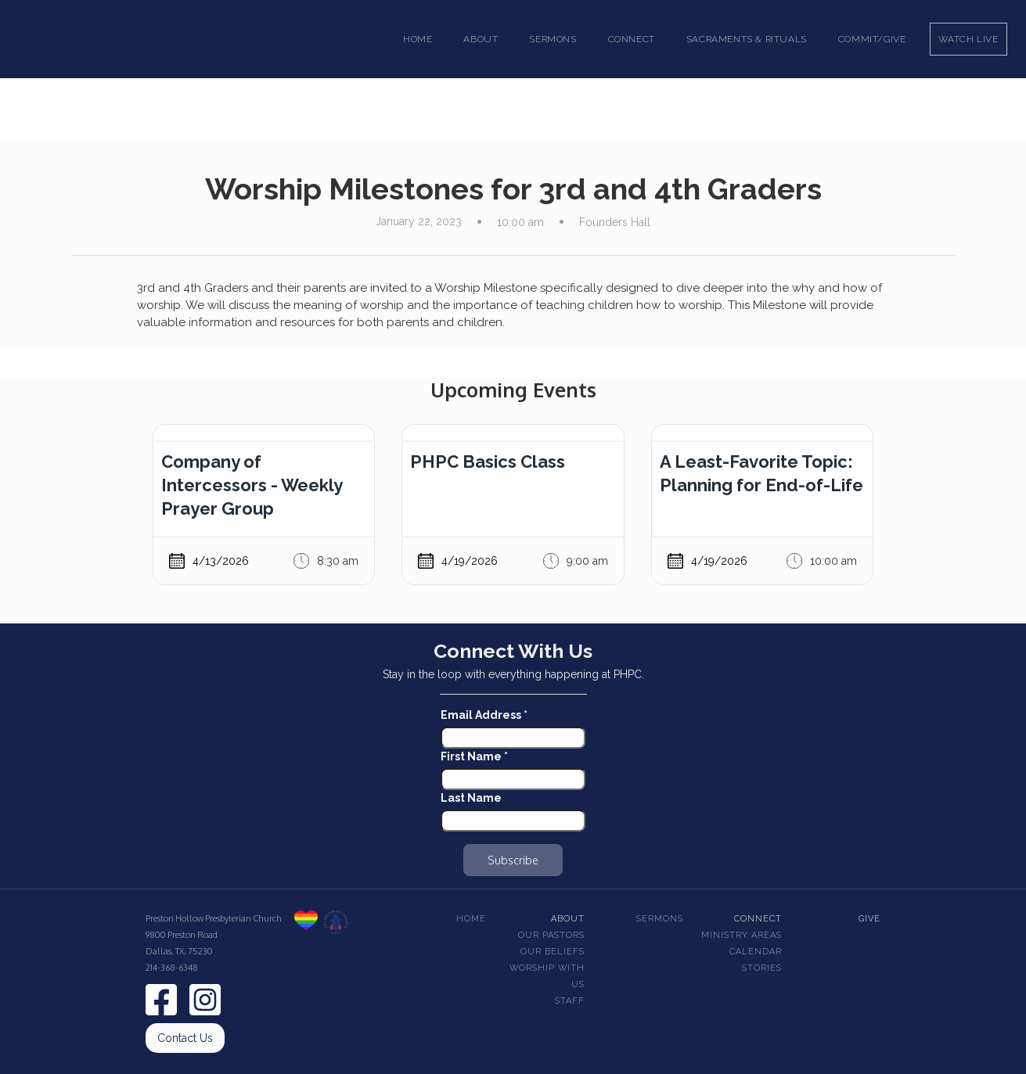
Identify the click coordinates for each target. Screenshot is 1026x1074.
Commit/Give (872, 39)
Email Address (484, 715)
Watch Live (968, 39)
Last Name (471, 798)
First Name (474, 756)
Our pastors (551, 935)
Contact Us (185, 1038)
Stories (762, 968)
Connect (758, 919)
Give (869, 919)
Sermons (659, 919)
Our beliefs (552, 951)
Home (417, 39)
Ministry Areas (741, 935)
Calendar (755, 951)
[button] (480, 39)
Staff (570, 1001)
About (568, 919)
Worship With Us (547, 976)
